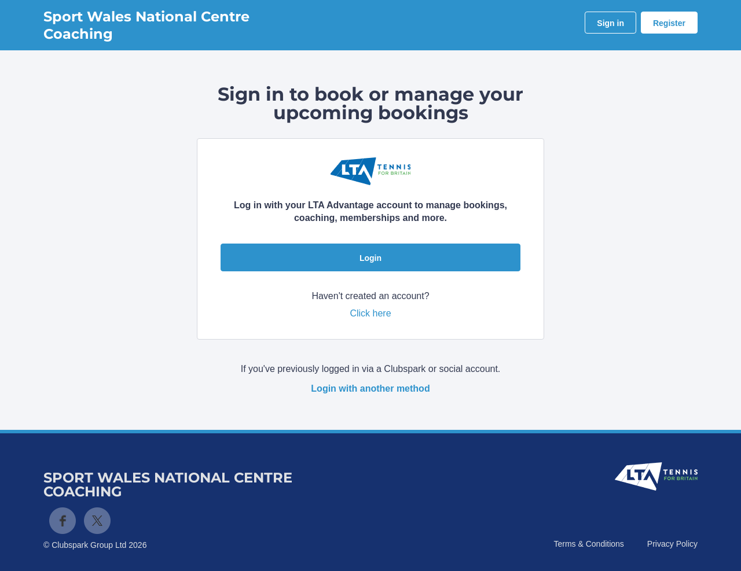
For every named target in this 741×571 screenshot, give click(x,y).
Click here (370, 313)
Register (669, 23)
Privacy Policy (672, 543)
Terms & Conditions (588, 543)
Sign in (610, 23)
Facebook (62, 520)
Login (370, 258)
